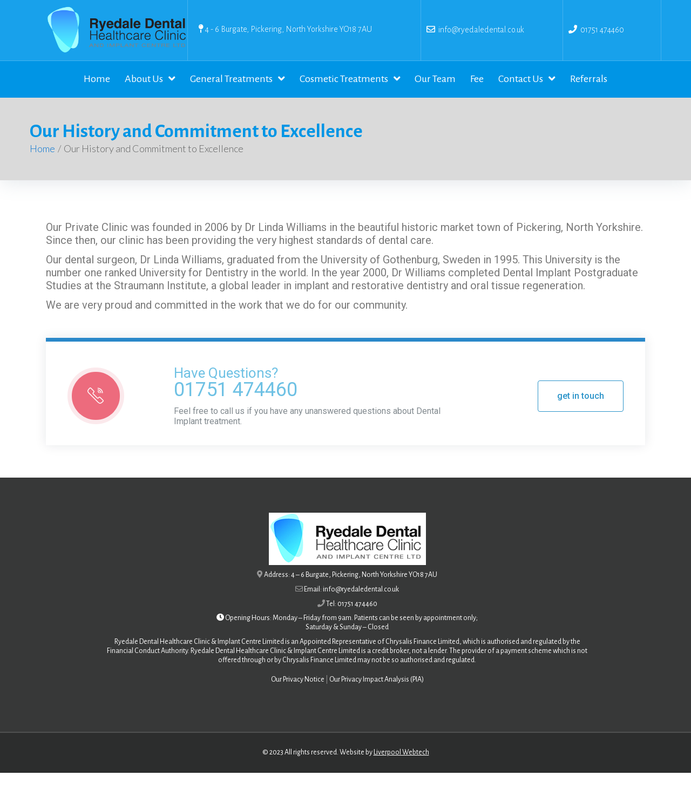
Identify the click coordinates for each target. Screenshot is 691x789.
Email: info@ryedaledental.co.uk (351, 605)
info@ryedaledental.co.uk (479, 29)
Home (42, 165)
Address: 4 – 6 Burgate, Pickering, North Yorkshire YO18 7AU (350, 591)
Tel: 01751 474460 (351, 620)
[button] (581, 412)
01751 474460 (602, 29)
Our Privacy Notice (297, 695)
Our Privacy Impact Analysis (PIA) (376, 695)
